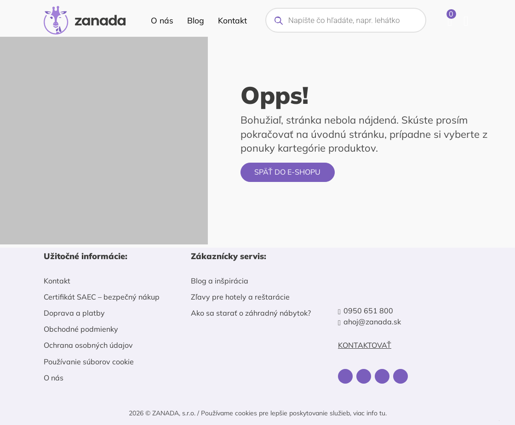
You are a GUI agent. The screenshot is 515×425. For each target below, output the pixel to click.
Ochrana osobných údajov (88, 345)
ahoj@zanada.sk (372, 321)
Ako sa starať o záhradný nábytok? (251, 312)
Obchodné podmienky (81, 329)
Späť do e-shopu (287, 171)
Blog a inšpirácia (219, 280)
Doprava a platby (74, 312)
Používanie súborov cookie (89, 361)
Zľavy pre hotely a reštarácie (240, 296)
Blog (195, 20)
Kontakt (232, 20)
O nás (162, 20)
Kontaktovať (364, 345)
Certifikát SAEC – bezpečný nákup (102, 296)
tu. (383, 413)
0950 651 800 (368, 310)
